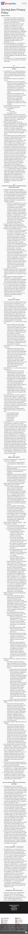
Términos (14, 906)
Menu (24, 3)
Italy (17, 923)
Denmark (18, 920)
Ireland (4, 923)
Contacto (14, 909)
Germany (19, 922)
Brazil (17, 918)
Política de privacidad (21, 930)
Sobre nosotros (14, 905)
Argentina (5, 918)
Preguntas (14, 908)
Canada (4, 920)
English (4, 922)
